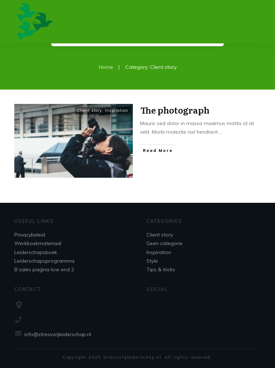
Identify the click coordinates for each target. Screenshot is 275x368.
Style (152, 261)
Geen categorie (164, 243)
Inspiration (116, 110)
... (220, 132)
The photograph (174, 110)
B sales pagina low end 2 (44, 269)
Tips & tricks (160, 269)
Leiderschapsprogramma (44, 261)
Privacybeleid (29, 234)
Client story (89, 110)
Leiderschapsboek (35, 252)
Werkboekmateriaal (37, 243)
